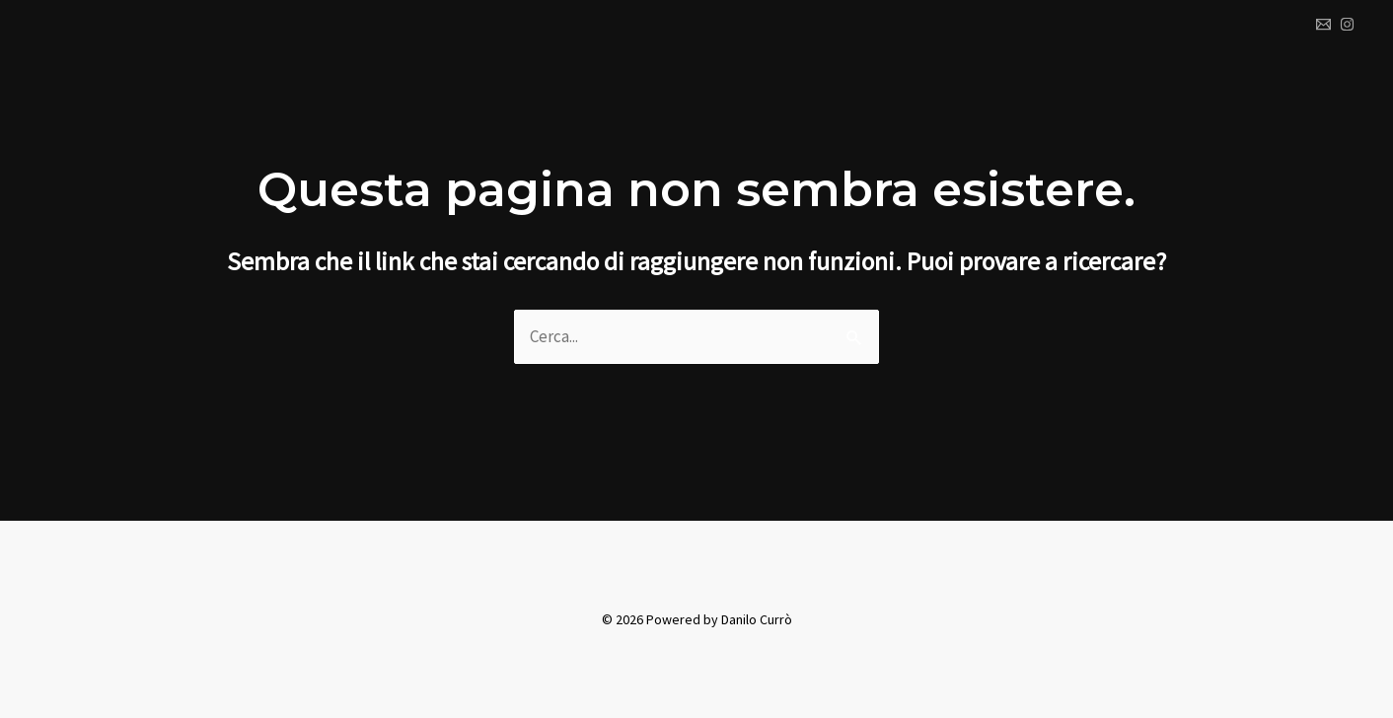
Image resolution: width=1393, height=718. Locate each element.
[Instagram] (1347, 24)
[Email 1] (1323, 24)
